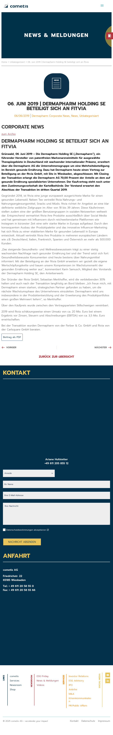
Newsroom (16, 685)
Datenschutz (88, 721)
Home (4, 62)
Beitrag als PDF (12, 337)
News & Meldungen (48, 681)
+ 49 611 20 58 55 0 (21, 586)
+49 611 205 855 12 (56, 464)
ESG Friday (43, 676)
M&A (71, 694)
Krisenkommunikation (80, 700)
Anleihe (73, 690)
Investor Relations (78, 676)
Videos (40, 685)
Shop (13, 690)
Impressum (104, 721)
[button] (102, 5)
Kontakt (74, 721)
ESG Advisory (76, 681)
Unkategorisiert (17, 62)
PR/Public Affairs (78, 706)
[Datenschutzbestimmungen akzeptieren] (48, 530)
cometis (14, 676)
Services (14, 681)
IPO (71, 685)
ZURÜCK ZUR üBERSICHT (56, 357)
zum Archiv (8, 134)
